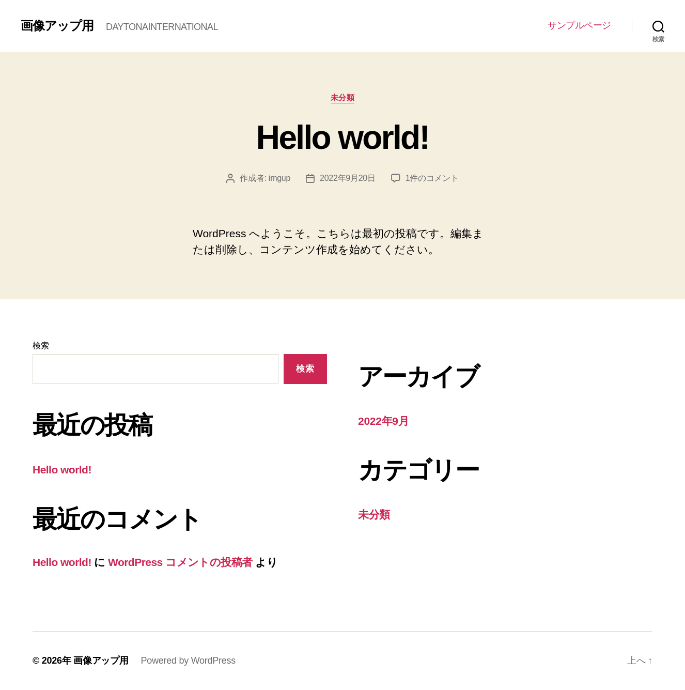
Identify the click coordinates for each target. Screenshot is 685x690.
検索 (41, 345)
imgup (279, 178)
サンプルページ (579, 25)
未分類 (343, 97)
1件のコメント (432, 178)
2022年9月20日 (348, 178)
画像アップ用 (57, 26)
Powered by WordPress (188, 660)
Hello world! (342, 137)
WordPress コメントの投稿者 (180, 562)
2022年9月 (383, 421)
